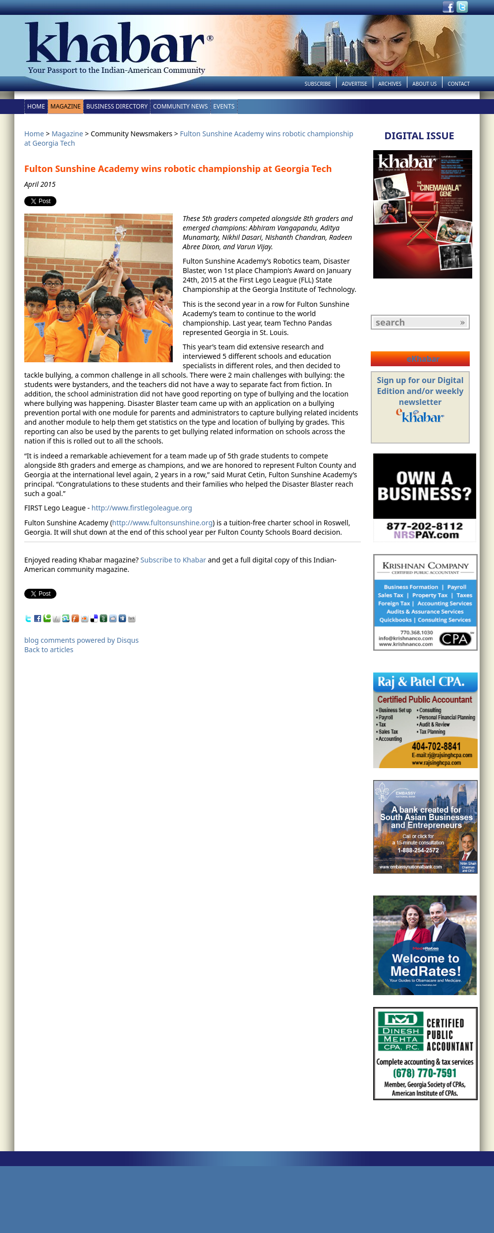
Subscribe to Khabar (173, 559)
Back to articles (48, 649)
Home (36, 106)
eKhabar (423, 358)
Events (224, 106)
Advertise (354, 83)
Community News (180, 106)
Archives (389, 83)
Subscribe (317, 83)
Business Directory (117, 106)
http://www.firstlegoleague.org (142, 507)
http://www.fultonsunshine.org (162, 522)
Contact (459, 83)
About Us (424, 83)
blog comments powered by (81, 640)
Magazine (65, 106)
